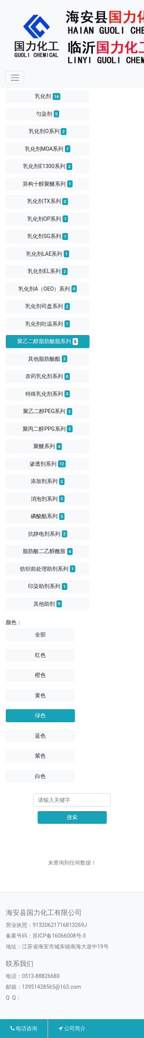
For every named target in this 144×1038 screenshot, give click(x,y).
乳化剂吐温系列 (47, 323)
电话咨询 (23, 1028)
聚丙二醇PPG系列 (47, 428)
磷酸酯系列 (48, 516)
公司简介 (71, 1028)
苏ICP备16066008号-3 (59, 936)
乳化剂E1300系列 (47, 166)
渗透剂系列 (48, 463)
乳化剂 (47, 96)
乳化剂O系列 (47, 131)
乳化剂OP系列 (47, 218)
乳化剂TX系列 (47, 201)
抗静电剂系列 (47, 533)
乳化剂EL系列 (47, 271)
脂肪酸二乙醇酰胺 (48, 551)
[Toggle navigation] (14, 77)
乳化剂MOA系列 (48, 148)
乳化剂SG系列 (47, 236)
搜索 (72, 817)
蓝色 (40, 736)
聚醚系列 (47, 446)
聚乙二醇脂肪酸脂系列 (47, 341)
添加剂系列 (48, 481)
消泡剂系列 (48, 498)
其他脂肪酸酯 (47, 358)
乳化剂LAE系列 (48, 253)
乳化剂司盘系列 (47, 306)
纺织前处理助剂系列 (47, 568)
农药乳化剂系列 (47, 376)
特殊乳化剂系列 (47, 393)
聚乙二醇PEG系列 (47, 411)
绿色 (40, 715)
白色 (40, 776)
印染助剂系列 (47, 586)
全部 (40, 634)
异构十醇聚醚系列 (48, 183)
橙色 (40, 675)
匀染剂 (47, 113)
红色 (40, 655)
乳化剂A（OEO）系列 (47, 288)
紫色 (40, 756)
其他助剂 (47, 603)
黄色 (40, 695)
